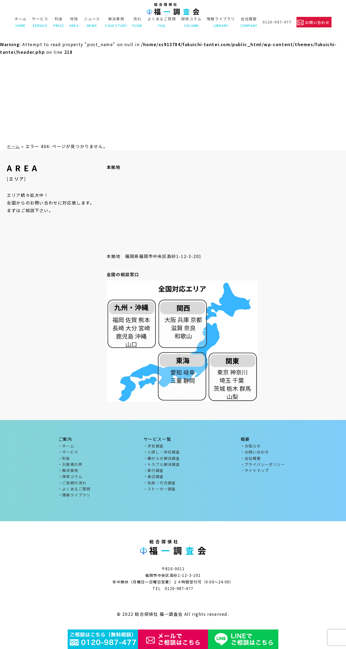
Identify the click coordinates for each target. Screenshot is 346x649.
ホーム (20, 22)
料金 (58, 22)
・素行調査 (154, 472)
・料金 (64, 459)
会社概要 (248, 22)
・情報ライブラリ (74, 499)
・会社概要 (251, 459)
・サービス (68, 452)
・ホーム (66, 446)
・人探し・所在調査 (162, 452)
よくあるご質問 (161, 22)
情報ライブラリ (220, 22)
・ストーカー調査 (160, 492)
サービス (39, 22)
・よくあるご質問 (74, 492)
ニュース (91, 22)
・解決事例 (68, 472)
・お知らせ (251, 446)
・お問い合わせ (255, 452)
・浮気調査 (154, 446)
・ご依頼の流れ (72, 486)
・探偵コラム (70, 479)
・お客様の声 (70, 466)
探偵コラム (191, 22)
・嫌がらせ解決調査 (162, 459)
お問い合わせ (317, 22)
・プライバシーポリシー (263, 466)
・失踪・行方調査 (160, 486)
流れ (137, 22)
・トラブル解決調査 (162, 466)
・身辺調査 (154, 479)
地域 (73, 22)
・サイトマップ (255, 472)
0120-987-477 (276, 22)
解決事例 (116, 22)
